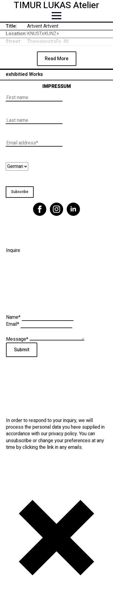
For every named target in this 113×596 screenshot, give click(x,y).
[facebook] (39, 209)
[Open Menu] (56, 15)
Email (13, 324)
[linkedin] (73, 209)
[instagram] (56, 209)
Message (17, 339)
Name (14, 317)
